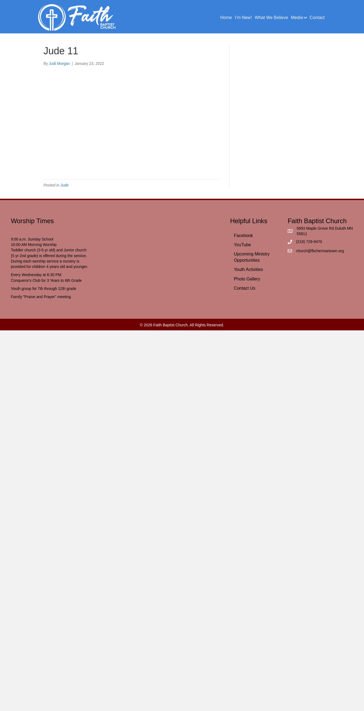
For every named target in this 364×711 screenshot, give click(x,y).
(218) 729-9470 (309, 241)
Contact (317, 17)
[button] (305, 17)
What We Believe (271, 17)
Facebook (243, 235)
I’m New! (243, 17)
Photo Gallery (247, 279)
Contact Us (244, 288)
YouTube (242, 244)
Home (226, 17)
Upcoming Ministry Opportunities (252, 257)
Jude (64, 185)
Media (297, 17)
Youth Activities (248, 269)
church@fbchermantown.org (320, 251)
